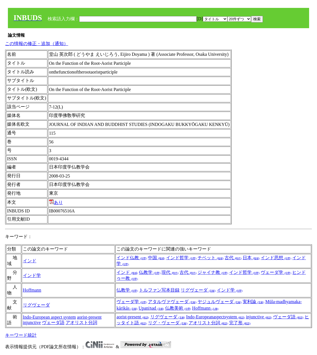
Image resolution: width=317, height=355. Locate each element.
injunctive (32, 322)
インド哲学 (181, 257)
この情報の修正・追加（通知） (36, 43)
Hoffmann (32, 290)
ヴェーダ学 (276, 272)
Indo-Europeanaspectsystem (215, 316)
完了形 (240, 322)
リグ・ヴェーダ (167, 322)
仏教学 (149, 272)
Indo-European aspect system (49, 317)
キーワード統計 (21, 335)
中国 (156, 257)
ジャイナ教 (213, 272)
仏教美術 (178, 308)
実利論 (253, 301)
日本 (251, 257)
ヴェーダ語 (53, 322)
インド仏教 (131, 257)
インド (29, 260)
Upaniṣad (151, 308)
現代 (169, 272)
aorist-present (89, 317)
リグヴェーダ (198, 290)
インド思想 (276, 257)
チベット (210, 257)
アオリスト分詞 (81, 322)
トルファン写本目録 (159, 290)
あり (56, 202)
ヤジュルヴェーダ (219, 301)
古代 (233, 257)
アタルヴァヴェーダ (172, 301)
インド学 (32, 275)
